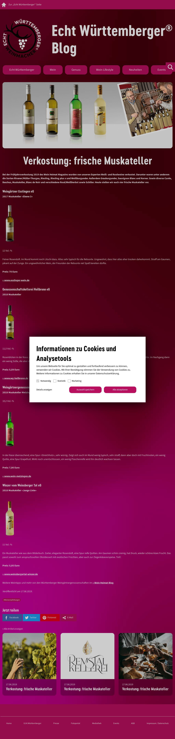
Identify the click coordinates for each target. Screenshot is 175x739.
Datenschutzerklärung (107, 373)
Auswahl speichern (85, 389)
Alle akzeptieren (120, 389)
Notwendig (43, 380)
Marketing (75, 380)
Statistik (59, 380)
